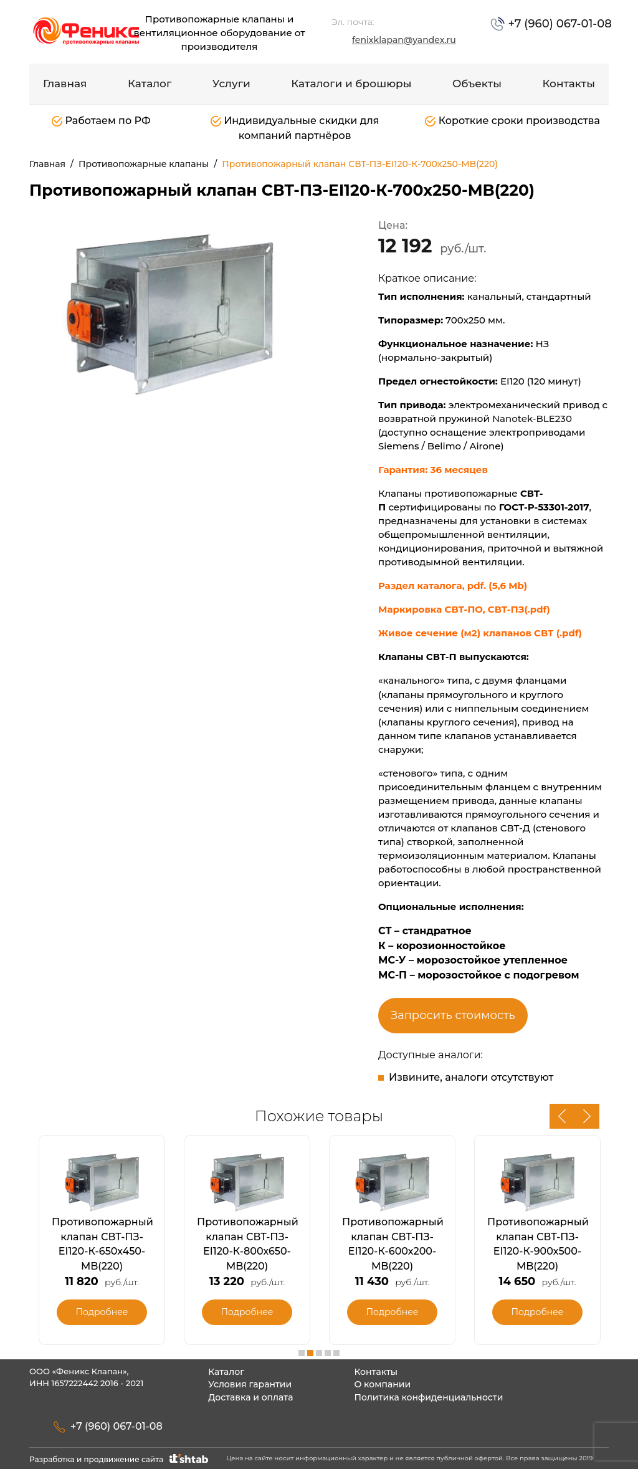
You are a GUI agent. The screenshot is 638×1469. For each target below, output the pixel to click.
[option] (169, 311)
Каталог (149, 83)
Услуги (231, 83)
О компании (382, 1384)
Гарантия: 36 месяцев (434, 470)
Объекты (477, 83)
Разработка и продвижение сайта (120, 1459)
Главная (65, 83)
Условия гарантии (250, 1384)
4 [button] (328, 1353)
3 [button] (319, 1353)
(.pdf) (569, 633)
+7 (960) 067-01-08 (558, 24)
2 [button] (310, 1353)
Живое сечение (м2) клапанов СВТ (467, 633)
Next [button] (586, 1116)
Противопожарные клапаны (144, 164)
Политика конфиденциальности (428, 1397)
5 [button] (336, 1353)
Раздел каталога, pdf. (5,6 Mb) (452, 585)
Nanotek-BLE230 (532, 418)
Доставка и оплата (250, 1397)
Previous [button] (562, 1116)
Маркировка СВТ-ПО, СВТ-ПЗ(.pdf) (464, 609)
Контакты (568, 83)
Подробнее (101, 1312)
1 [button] (301, 1353)
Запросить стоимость (453, 1015)
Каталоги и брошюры (351, 83)
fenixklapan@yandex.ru (404, 39)
